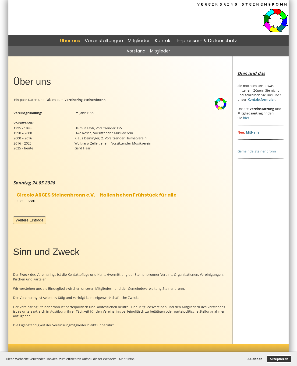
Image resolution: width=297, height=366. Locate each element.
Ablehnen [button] (255, 359)
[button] (120, 197)
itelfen (254, 132)
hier (246, 118)
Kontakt (163, 40)
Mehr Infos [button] (126, 359)
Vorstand (136, 51)
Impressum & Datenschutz (207, 40)
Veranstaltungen (104, 40)
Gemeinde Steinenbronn (256, 151)
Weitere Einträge (29, 220)
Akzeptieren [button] (279, 359)
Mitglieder (139, 40)
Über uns (70, 40)
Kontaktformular (261, 99)
